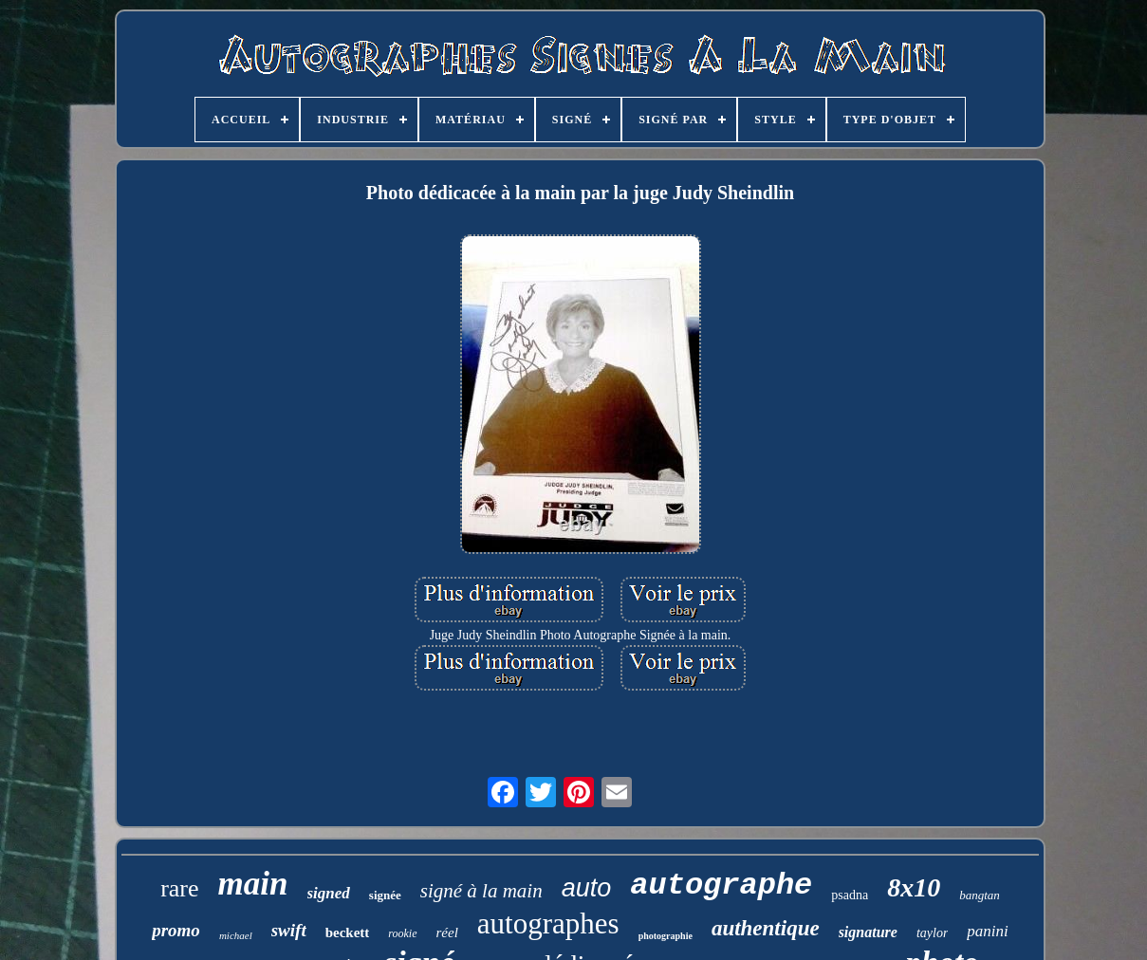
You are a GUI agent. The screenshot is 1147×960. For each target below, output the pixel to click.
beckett (347, 932)
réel (447, 932)
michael (235, 935)
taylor (932, 933)
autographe (721, 885)
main (253, 883)
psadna (849, 895)
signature (868, 932)
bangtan (979, 895)
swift (288, 930)
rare (179, 888)
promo (176, 930)
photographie (665, 936)
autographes (548, 923)
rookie (402, 933)
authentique (766, 928)
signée (385, 895)
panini (987, 931)
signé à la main (481, 890)
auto (587, 888)
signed (328, 893)
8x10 (913, 887)
